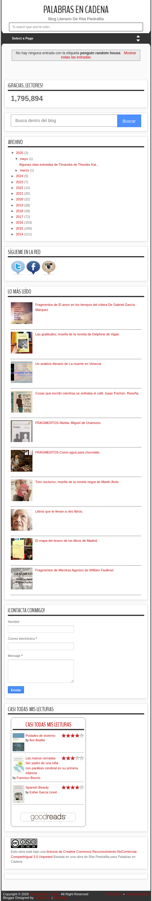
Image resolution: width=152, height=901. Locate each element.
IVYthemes (43, 897)
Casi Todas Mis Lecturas (48, 724)
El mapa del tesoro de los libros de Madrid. (66, 540)
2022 (20, 188)
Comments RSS (137, 894)
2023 (20, 182)
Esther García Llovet (43, 792)
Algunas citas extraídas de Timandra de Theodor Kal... (59, 164)
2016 (20, 222)
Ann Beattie (37, 740)
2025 (20, 153)
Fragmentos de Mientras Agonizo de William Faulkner (74, 570)
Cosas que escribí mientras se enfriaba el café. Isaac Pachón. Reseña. (87, 393)
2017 (20, 216)
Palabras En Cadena (76, 10)
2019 (20, 205)
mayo (24, 159)
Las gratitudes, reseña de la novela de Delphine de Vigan (77, 334)
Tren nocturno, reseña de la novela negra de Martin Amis (76, 482)
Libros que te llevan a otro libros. (59, 511)
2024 (20, 176)
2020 (20, 199)
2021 (20, 193)
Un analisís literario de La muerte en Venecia (68, 364)
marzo (25, 170)
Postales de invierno (40, 735)
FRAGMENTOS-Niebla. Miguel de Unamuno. (68, 423)
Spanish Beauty (37, 787)
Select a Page (22, 38)
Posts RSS (114, 894)
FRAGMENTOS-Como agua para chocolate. (67, 452)
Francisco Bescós (28, 778)
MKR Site (60, 897)
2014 (20, 234)
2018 (20, 211)
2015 (20, 228)
